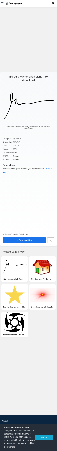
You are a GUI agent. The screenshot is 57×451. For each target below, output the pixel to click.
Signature (17, 138)
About (5, 420)
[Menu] (2, 3)
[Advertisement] (28, 41)
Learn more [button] (9, 447)
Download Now (24, 240)
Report (16, 156)
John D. (16, 159)
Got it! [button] (44, 437)
